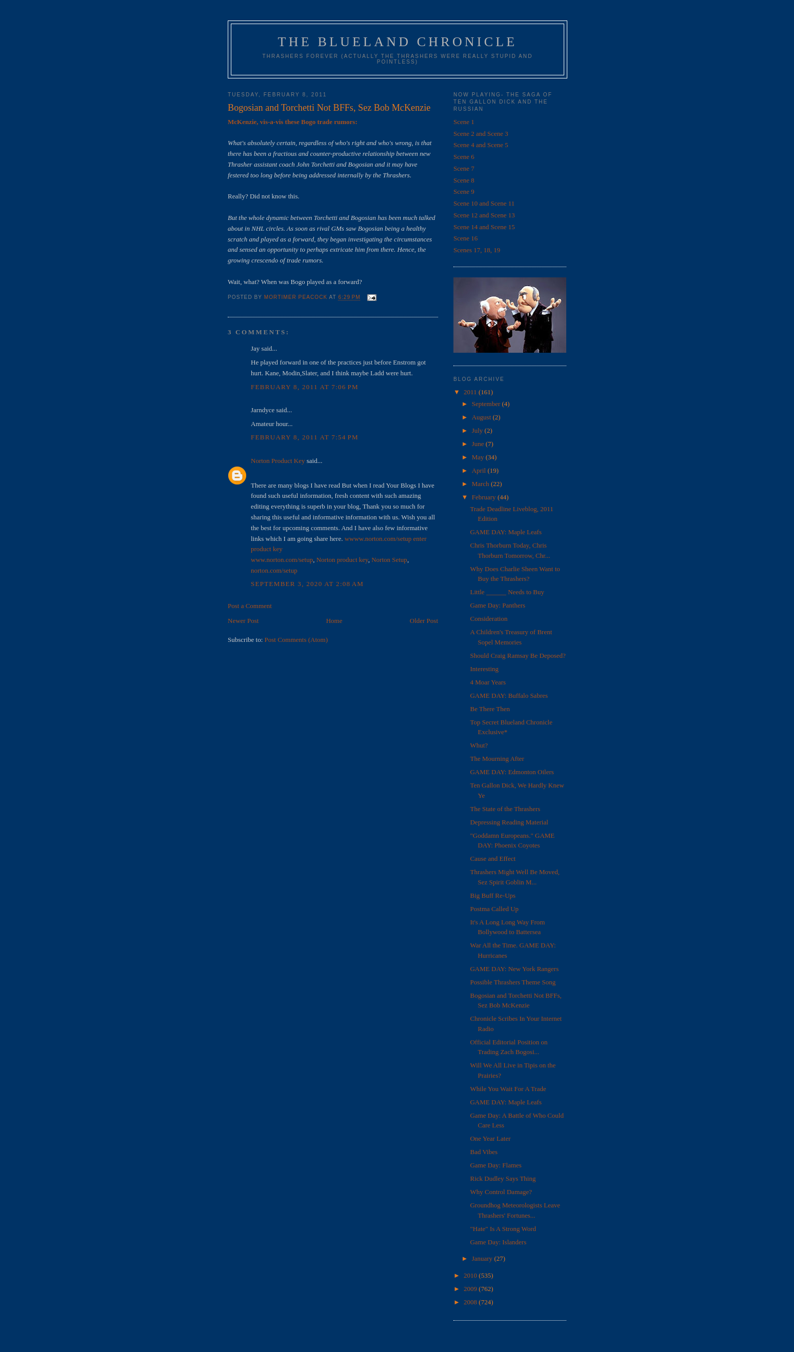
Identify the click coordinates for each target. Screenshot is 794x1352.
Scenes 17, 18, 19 (476, 250)
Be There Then (490, 709)
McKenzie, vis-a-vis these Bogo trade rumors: (293, 122)
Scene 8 (463, 180)
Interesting (484, 669)
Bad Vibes (484, 1152)
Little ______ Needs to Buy (507, 592)
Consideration (488, 618)
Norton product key (342, 559)
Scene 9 (463, 191)
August (482, 417)
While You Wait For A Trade (508, 1089)
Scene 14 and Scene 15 (484, 227)
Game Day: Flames (495, 1165)
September (487, 404)
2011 (471, 392)
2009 (471, 1289)
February (485, 497)
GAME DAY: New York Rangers (514, 969)
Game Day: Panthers (497, 605)
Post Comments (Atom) (296, 639)
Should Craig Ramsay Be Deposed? (517, 655)
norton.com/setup (274, 570)
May (479, 457)
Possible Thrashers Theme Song (512, 982)
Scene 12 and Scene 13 (484, 215)
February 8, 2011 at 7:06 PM (305, 387)
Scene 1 (463, 122)
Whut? (479, 745)
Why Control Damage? (501, 1192)
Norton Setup (389, 559)
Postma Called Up (494, 909)
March (481, 484)
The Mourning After (497, 758)
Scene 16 (465, 238)
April (480, 470)
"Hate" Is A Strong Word (503, 1229)
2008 (471, 1302)
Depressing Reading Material (509, 822)
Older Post (424, 620)
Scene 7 (463, 168)
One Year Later (490, 1138)
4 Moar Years (488, 682)
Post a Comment (250, 606)
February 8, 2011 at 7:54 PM (305, 437)
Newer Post (243, 620)
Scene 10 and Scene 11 (483, 203)
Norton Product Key (278, 461)
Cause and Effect (492, 858)
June (479, 444)
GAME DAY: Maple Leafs (506, 532)
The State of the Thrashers (505, 809)
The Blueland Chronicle (398, 41)
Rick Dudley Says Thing (502, 1178)
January (483, 1258)
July (478, 430)
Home (334, 620)
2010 (471, 1275)
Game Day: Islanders (498, 1242)
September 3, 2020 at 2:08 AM (307, 584)
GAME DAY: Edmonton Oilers (511, 772)
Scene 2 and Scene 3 (480, 133)
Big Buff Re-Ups (492, 895)
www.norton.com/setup (282, 559)
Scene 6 (463, 156)
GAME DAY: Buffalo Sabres (509, 695)
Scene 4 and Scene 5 (480, 145)
